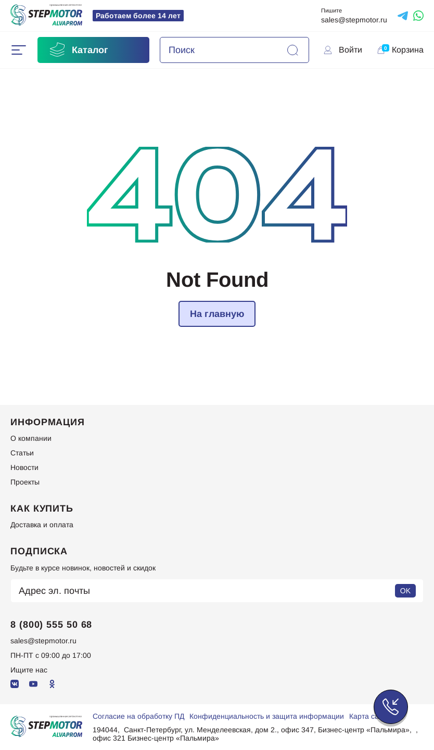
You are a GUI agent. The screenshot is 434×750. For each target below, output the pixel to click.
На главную (217, 314)
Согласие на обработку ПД (138, 716)
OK (405, 591)
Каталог (78, 50)
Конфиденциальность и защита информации (266, 716)
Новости (24, 467)
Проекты (25, 482)
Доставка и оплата (41, 524)
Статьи (22, 453)
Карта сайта (369, 716)
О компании (31, 438)
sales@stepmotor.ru (354, 20)
